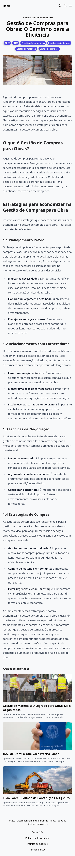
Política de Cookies (37, 843)
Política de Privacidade (37, 838)
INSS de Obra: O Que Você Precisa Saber (31, 754)
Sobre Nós (37, 832)
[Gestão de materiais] (26, 48)
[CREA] (7, 43)
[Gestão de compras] (49, 48)
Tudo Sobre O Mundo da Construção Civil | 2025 (36, 798)
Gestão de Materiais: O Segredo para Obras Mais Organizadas (37, 708)
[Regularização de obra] (59, 43)
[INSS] (15, 43)
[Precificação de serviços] (33, 43)
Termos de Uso (37, 849)
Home (7, 6)
